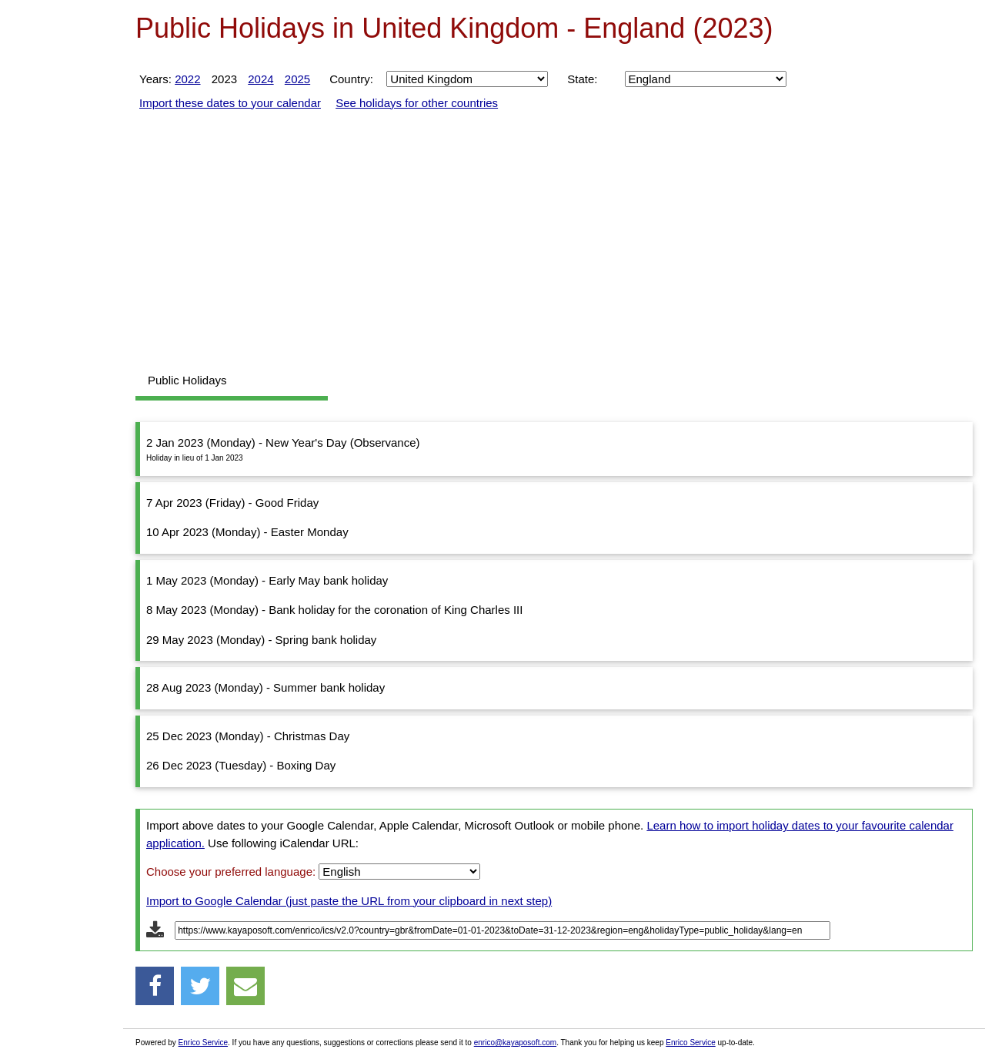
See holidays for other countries (417, 102)
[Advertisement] (61, 246)
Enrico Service (203, 1042)
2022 (187, 78)
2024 (260, 78)
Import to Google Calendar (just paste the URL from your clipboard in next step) (349, 900)
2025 (297, 78)
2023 (224, 78)
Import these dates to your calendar (230, 102)
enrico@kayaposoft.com (515, 1042)
